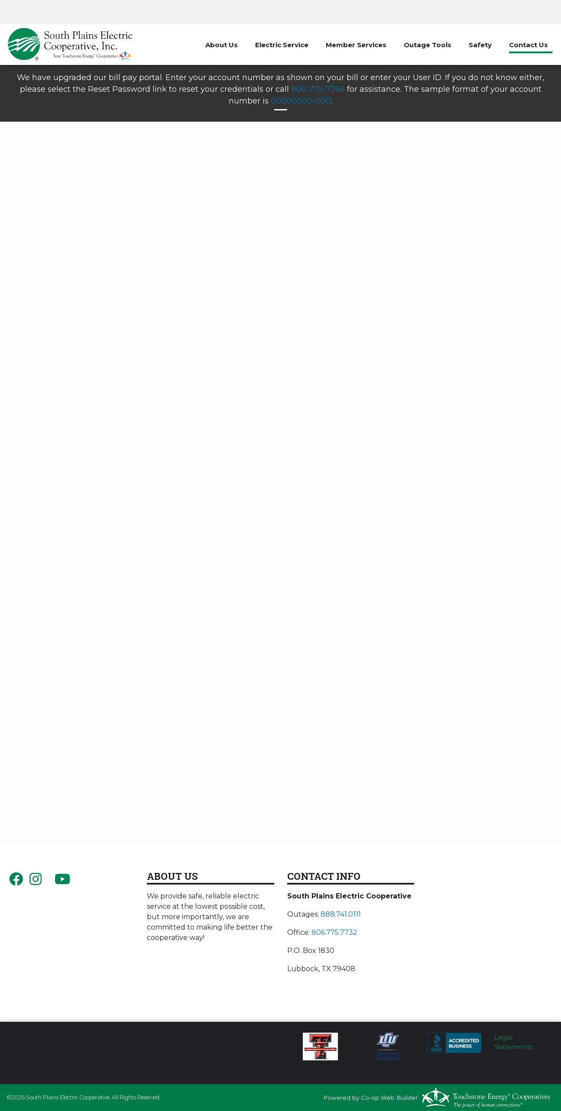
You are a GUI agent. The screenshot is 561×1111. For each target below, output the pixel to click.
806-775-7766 (318, 89)
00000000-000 (301, 101)
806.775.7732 (334, 932)
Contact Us (528, 45)
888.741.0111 (341, 914)
